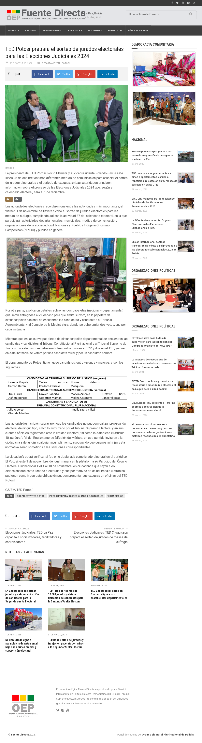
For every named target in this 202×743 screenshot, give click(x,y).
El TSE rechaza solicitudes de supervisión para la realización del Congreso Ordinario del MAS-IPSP (152, 342)
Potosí (66, 63)
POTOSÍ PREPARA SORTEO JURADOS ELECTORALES (76, 496)
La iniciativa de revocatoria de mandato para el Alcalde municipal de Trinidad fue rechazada (154, 363)
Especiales (75, 30)
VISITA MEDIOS (115, 496)
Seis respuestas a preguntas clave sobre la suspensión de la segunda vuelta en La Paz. (152, 155)
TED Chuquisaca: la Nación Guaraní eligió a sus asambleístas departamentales (109, 594)
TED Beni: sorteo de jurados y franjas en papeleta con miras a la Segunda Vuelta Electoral (66, 643)
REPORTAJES (115, 30)
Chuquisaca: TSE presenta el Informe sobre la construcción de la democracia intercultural (153, 406)
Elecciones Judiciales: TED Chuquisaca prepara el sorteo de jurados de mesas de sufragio (99, 537)
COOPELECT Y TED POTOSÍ (31, 496)
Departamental (52, 30)
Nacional (31, 30)
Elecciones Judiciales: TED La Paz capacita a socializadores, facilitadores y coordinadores (33, 537)
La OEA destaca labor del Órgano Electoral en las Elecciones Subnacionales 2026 (151, 224)
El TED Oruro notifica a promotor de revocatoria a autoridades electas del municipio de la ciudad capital (154, 385)
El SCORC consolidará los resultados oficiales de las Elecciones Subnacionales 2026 (153, 202)
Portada (13, 30)
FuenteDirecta (20, 734)
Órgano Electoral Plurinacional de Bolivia (168, 734)
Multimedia (95, 30)
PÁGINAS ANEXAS (138, 30)
